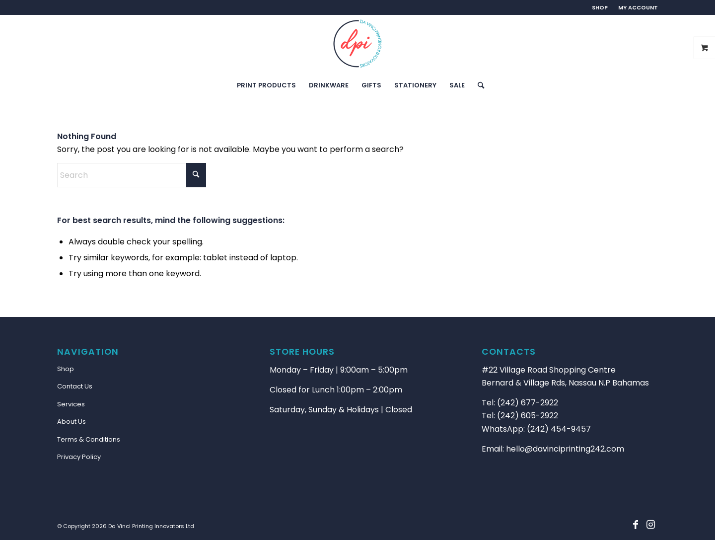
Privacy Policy (79, 457)
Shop (65, 369)
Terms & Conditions (88, 439)
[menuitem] (600, 7)
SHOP (600, 7)
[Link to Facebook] (635, 524)
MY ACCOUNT (638, 7)
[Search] (477, 85)
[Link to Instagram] (650, 524)
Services (71, 404)
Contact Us (74, 386)
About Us (71, 421)
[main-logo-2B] (357, 43)
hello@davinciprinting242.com (565, 449)
